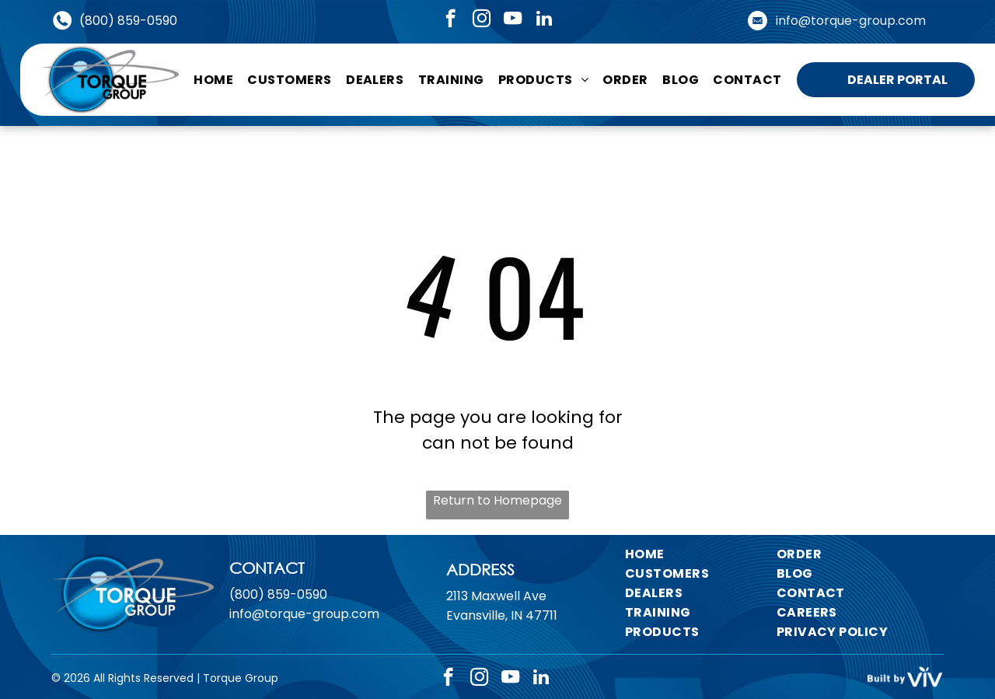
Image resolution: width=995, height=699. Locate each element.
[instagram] (481, 20)
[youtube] (512, 20)
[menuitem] (213, 79)
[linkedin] (543, 20)
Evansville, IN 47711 (501, 615)
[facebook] (450, 20)
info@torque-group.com (851, 21)
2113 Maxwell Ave (496, 596)
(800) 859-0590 (128, 21)
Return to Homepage (497, 500)
